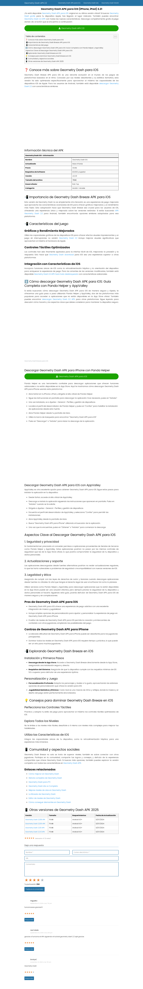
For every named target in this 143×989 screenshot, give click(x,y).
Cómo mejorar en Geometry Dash (44, 774)
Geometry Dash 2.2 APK (34, 19)
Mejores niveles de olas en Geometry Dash (47, 790)
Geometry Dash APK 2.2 (35, 3)
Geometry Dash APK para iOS (55, 13)
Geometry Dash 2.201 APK (35, 828)
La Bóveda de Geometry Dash (42, 794)
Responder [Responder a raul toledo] (29, 949)
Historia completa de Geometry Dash (45, 778)
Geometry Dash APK (72, 763)
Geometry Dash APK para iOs (69, 3)
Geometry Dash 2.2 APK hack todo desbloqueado (56, 274)
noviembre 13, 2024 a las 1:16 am (40, 962)
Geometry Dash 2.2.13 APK (35, 832)
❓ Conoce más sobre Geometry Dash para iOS (45, 40)
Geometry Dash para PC (40, 782)
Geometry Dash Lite (91, 3)
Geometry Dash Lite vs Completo (43, 786)
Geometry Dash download (61, 254)
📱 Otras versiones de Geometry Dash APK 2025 (45, 61)
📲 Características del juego (37, 45)
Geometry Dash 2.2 (68, 238)
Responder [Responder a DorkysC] (29, 978)
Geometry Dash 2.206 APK (35, 819)
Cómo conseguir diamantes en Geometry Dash (50, 802)
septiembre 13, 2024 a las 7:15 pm (41, 903)
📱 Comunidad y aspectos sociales (40, 59)
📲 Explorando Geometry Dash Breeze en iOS (43, 53)
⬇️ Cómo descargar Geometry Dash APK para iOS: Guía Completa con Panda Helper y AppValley (64, 48)
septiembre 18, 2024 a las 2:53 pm (41, 933)
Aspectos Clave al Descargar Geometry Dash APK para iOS (49, 50)
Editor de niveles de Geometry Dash (44, 798)
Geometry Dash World (110, 3)
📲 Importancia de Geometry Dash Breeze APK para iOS (48, 42)
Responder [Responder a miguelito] (29, 920)
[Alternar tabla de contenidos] (114, 36)
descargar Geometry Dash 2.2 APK (58, 299)
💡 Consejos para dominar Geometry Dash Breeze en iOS (48, 56)
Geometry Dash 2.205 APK (35, 823)
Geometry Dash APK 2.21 (71, 28)
